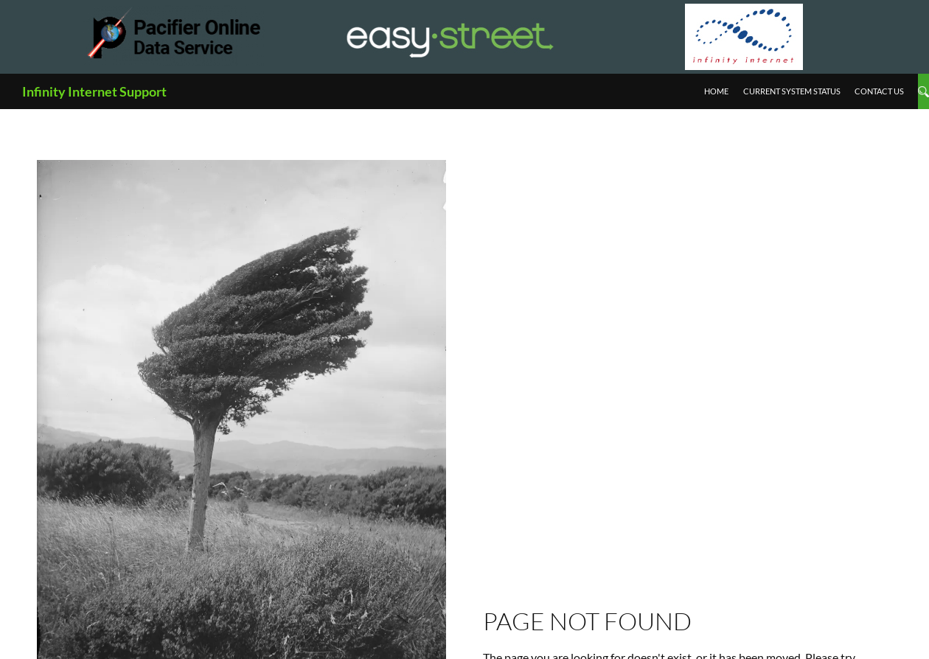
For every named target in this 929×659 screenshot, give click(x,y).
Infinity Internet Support (94, 91)
